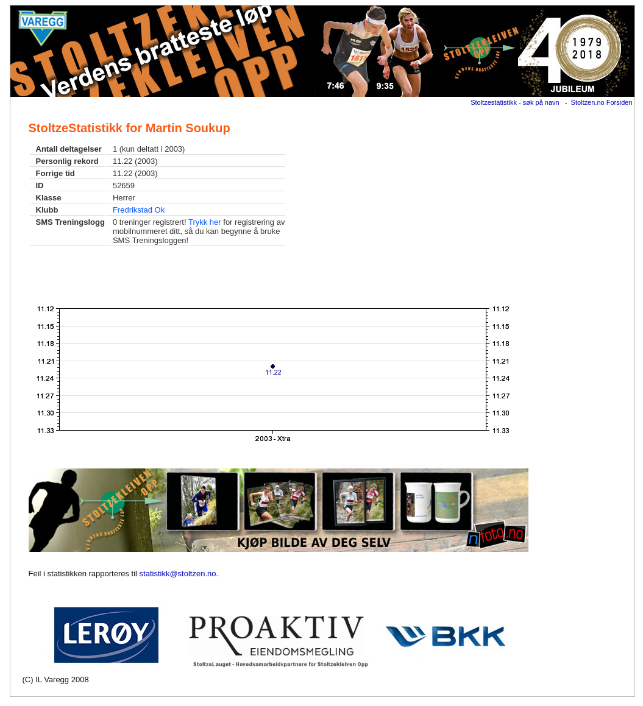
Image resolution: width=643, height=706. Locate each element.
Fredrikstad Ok (139, 209)
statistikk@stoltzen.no (178, 573)
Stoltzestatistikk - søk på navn (515, 102)
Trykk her (204, 222)
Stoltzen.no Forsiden (602, 102)
